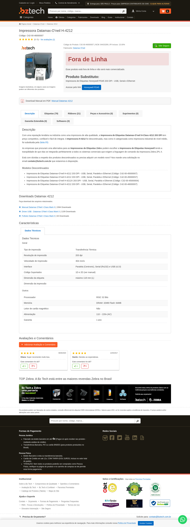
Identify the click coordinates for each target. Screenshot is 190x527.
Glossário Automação (30, 509)
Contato (130, 17)
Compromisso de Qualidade (46, 484)
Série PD (44, 142)
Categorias (71, 17)
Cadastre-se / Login (27, 3)
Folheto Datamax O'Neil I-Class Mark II (37, 216)
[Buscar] (84, 11)
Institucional (119, 17)
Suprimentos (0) (130, 113)
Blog (103, 17)
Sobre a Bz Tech (25, 484)
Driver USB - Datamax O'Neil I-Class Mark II (39, 211)
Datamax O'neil (38, 24)
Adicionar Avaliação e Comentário (38, 344)
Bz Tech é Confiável (47, 487)
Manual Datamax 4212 (62, 101)
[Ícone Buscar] (123, 11)
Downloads (94, 17)
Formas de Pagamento (49, 501)
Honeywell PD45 (91, 87)
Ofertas (59, 17)
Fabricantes (83, 17)
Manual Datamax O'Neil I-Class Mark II (37, 207)
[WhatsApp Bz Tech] (183, 519)
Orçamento (32, 501)
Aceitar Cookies (146, 523)
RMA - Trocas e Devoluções (33, 505)
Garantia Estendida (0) (36, 121)
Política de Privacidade (56, 505)
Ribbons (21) (74, 113)
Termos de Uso (74, 505)
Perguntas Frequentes (70, 501)
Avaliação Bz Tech (29, 487)
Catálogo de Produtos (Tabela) (34, 491)
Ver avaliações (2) (48, 40)
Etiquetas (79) (51, 113)
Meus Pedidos (44, 3)
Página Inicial (25, 24)
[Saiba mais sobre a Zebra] (95, 394)
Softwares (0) (63, 121)
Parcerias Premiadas (66, 487)
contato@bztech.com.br (160, 517)
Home (50, 17)
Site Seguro (46, 509)
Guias (110, 17)
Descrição (30, 113)
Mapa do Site (54, 491)
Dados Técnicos (33, 230)
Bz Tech (31, 11)
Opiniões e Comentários (69, 484)
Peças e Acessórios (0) (101, 113)
